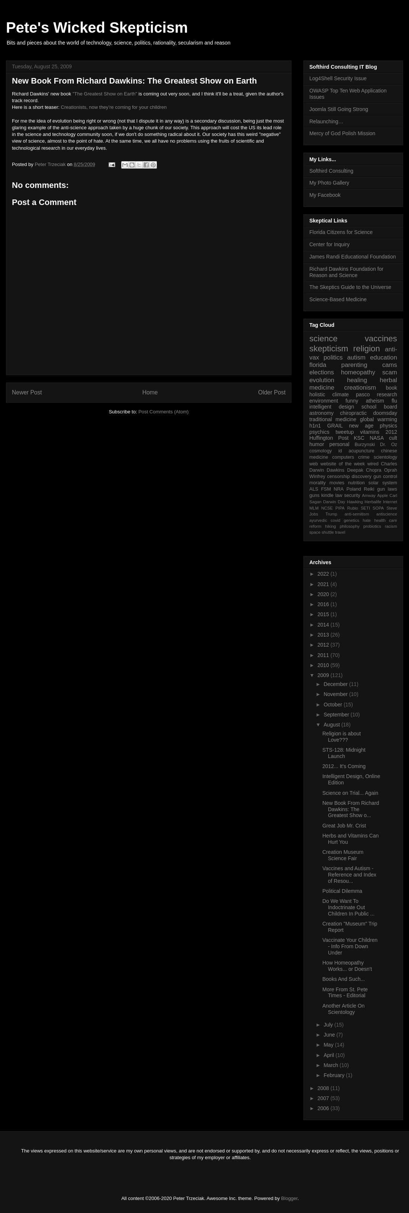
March (331, 1065)
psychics (319, 432)
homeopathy (358, 372)
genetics (352, 520)
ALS (313, 489)
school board (379, 407)
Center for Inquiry (329, 244)
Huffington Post (329, 438)
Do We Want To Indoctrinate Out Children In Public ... (348, 907)
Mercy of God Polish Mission (342, 133)
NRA (339, 489)
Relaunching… (326, 121)
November (336, 694)
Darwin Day (334, 502)
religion (366, 348)
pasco (363, 394)
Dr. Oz (388, 444)
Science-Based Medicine (338, 299)
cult (393, 438)
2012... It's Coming (343, 766)
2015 (324, 614)
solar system (382, 482)
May (329, 1045)
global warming (378, 419)
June (329, 1035)
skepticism (328, 348)
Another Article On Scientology (343, 1009)
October (333, 705)
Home (150, 392)
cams (389, 364)
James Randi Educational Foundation (352, 257)
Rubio (352, 508)
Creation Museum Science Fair (343, 855)
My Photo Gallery (329, 183)
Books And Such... (343, 979)
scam (389, 372)
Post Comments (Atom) (163, 411)
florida (317, 364)
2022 (324, 574)
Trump (331, 514)
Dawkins (336, 470)
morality (317, 482)
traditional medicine (332, 419)
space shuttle (321, 532)
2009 (324, 675)
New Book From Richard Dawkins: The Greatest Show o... (350, 809)
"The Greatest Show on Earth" (105, 94)
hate (367, 520)
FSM (326, 489)
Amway (369, 495)
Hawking (355, 502)
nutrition (356, 482)
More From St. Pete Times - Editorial (345, 992)
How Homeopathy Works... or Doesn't (347, 966)
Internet (390, 502)
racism (391, 526)
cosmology (320, 450)
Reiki (369, 489)
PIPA (340, 508)
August (332, 725)
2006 (324, 1108)
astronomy (321, 413)
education (383, 357)
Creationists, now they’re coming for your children (114, 107)
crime (364, 457)
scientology (385, 457)
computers (343, 457)
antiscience (386, 514)
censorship (338, 476)
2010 (324, 665)
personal (339, 444)
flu (394, 401)
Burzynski (365, 444)
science (323, 338)
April (329, 1055)
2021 (324, 584)
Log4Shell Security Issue (338, 78)
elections (321, 372)
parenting (354, 364)
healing (357, 380)
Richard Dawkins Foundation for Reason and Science (346, 272)
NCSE (327, 508)
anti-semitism (357, 514)
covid (335, 520)
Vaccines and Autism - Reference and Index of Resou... (349, 874)
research (387, 394)
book (391, 388)
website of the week (343, 463)
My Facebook (325, 195)
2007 (324, 1098)
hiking (330, 526)
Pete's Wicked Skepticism (97, 27)
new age (361, 426)
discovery (361, 476)
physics (388, 426)
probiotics (372, 526)
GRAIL (335, 426)
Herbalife (373, 502)
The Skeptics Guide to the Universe (350, 287)
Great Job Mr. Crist (344, 826)
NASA (377, 438)
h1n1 (315, 426)
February (334, 1075)
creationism (360, 387)
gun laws (387, 489)
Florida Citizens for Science (341, 232)
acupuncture (361, 450)
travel (340, 532)
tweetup (345, 432)
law (338, 495)
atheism (375, 401)
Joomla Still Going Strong (338, 109)
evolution (321, 380)
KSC (359, 438)
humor (316, 444)
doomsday (385, 413)
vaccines (381, 338)
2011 (324, 655)
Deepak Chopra (364, 470)
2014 (324, 625)
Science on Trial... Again (350, 793)
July (328, 1025)
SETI (365, 508)
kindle (327, 495)
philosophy (350, 526)
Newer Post (27, 392)
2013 (324, 635)
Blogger (289, 1198)
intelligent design (331, 407)
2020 (324, 594)
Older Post (272, 392)
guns (314, 495)
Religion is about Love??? (341, 737)
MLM (314, 508)
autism (356, 357)
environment (323, 401)
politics (332, 357)
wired (373, 463)
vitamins (369, 432)
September (336, 715)
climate (340, 394)
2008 (324, 1088)
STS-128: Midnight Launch (343, 753)
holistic (317, 394)
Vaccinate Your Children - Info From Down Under (349, 946)
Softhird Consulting (331, 171)
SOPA (378, 508)
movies (336, 482)
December (336, 684)
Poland (354, 489)
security (352, 495)
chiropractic (353, 413)
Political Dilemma (342, 891)
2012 (391, 432)
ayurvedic (318, 520)
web (313, 463)
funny (351, 401)
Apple (382, 495)
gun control (385, 476)
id (340, 450)
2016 (324, 604)
